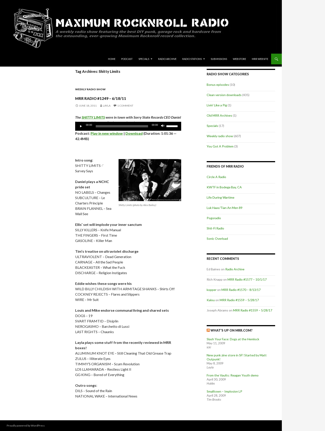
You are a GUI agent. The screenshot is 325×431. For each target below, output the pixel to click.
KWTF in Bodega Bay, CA (224, 187)
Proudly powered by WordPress (26, 425)
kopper (212, 290)
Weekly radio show (90, 89)
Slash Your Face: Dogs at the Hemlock (233, 339)
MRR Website (260, 58)
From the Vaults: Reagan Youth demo (233, 375)
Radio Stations (192, 58)
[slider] (122, 126)
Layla (106, 105)
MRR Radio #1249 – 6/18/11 (123, 97)
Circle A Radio (216, 177)
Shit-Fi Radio (215, 228)
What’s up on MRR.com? (231, 330)
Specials (143, 58)
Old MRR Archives (219, 115)
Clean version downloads (224, 95)
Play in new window (107, 133)
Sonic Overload (217, 238)
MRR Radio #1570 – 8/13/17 (241, 290)
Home (111, 58)
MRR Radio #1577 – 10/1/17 (247, 279)
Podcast (127, 58)
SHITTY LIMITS (93, 117)
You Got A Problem (220, 146)
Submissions (219, 58)
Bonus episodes (218, 84)
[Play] (81, 126)
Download (134, 133)
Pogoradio (214, 218)
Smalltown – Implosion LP (224, 391)
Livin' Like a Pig (217, 105)
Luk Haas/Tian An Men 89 (224, 208)
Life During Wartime (220, 197)
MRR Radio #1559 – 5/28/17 (239, 300)
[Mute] (163, 126)
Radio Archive (167, 58)
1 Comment (125, 105)
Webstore (239, 58)
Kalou (211, 300)
